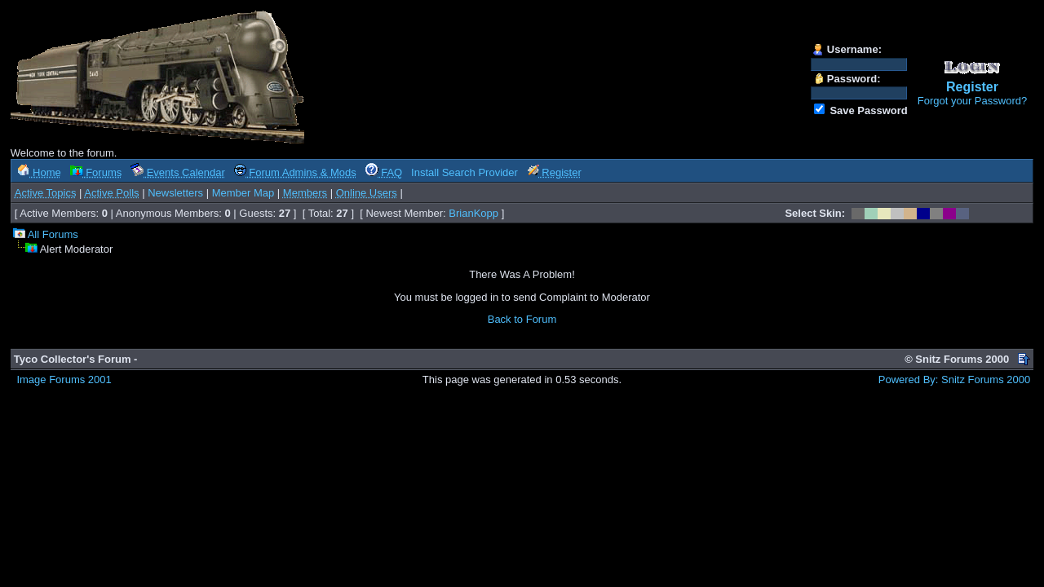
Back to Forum (522, 319)
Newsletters (175, 193)
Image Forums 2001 (63, 379)
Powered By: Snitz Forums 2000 (954, 379)
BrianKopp (473, 213)
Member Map (243, 193)
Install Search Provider (464, 172)
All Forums (53, 234)
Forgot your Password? (972, 101)
